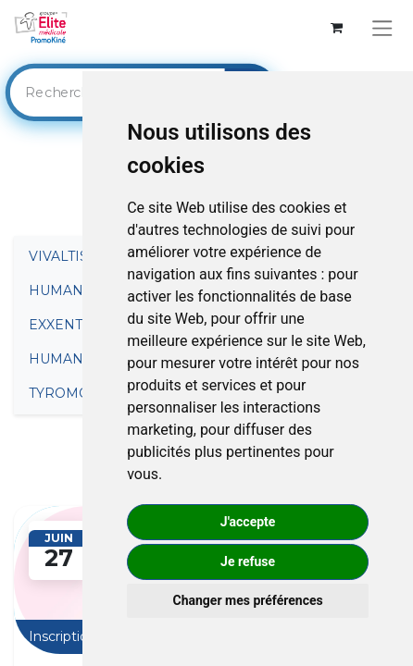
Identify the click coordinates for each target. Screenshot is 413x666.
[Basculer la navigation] (382, 28)
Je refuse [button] (247, 561)
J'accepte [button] (248, 521)
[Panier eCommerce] (336, 28)
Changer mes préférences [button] (248, 600)
